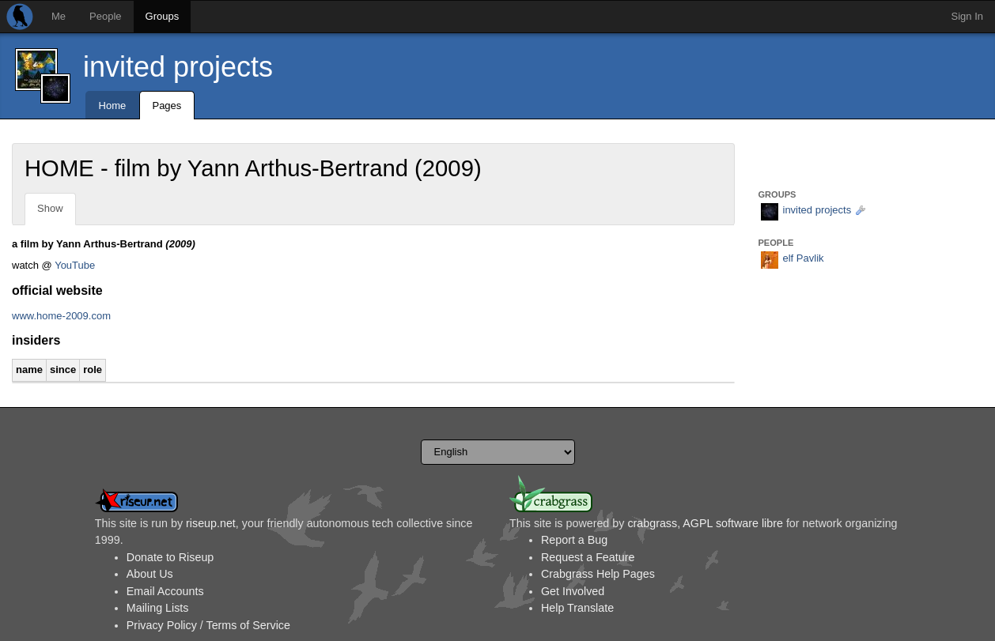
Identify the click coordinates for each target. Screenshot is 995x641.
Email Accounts (165, 591)
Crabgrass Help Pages (598, 573)
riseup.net (211, 523)
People (105, 16)
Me (58, 16)
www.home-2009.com (61, 316)
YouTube (75, 265)
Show (50, 208)
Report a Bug (574, 540)
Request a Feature (587, 557)
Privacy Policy (162, 625)
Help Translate (577, 607)
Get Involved (572, 591)
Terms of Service (247, 625)
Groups (163, 16)
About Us (150, 573)
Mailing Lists (158, 607)
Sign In (967, 16)
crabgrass (652, 523)
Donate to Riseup (170, 557)
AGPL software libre (733, 523)
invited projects (178, 67)
